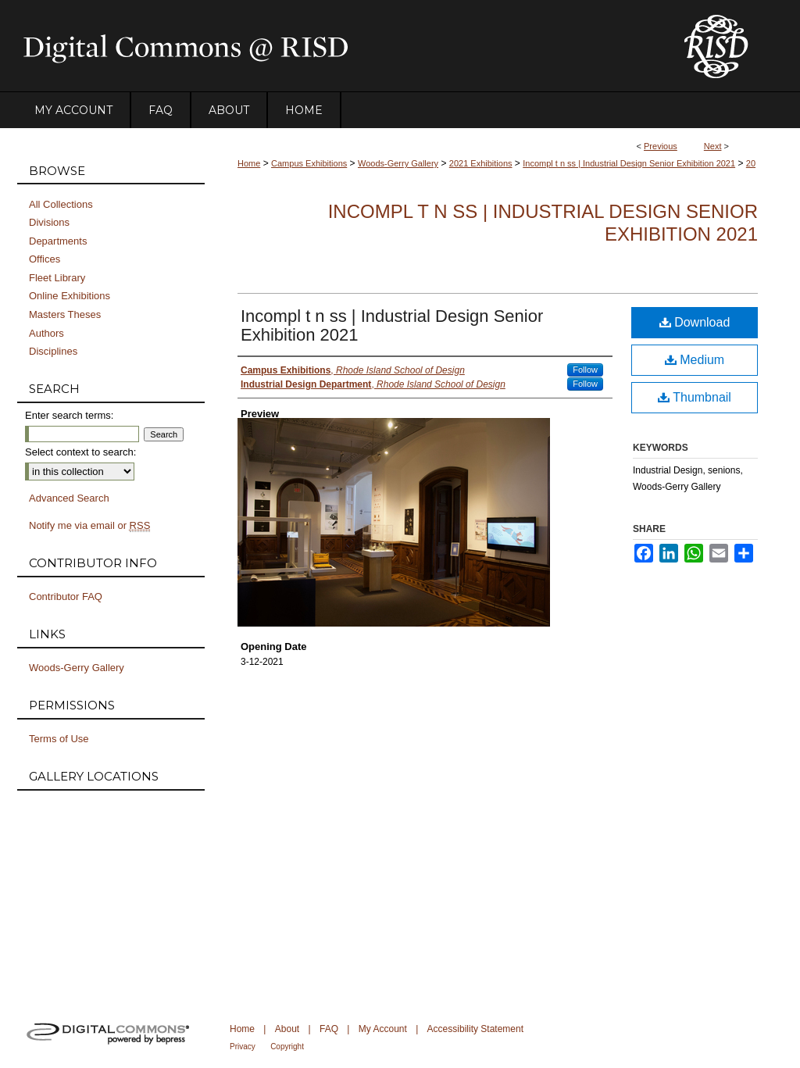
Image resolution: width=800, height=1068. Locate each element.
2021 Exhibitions (480, 163)
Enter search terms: (69, 415)
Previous (660, 146)
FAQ (329, 1028)
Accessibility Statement (475, 1028)
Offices (44, 259)
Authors (46, 333)
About (287, 1028)
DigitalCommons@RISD (337, 46)
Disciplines (53, 351)
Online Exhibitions (69, 296)
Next (713, 146)
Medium (694, 359)
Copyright (287, 1046)
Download (694, 322)
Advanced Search (69, 498)
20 (750, 163)
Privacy (242, 1046)
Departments (58, 241)
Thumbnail (694, 397)
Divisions (49, 222)
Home (249, 163)
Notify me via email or (89, 526)
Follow (585, 369)
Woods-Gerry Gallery (398, 163)
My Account (383, 1028)
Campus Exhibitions (309, 163)
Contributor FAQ (65, 596)
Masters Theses (65, 314)
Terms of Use (59, 739)
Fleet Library (57, 278)
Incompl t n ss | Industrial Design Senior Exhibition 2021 (629, 163)
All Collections (61, 204)
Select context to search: (80, 452)
